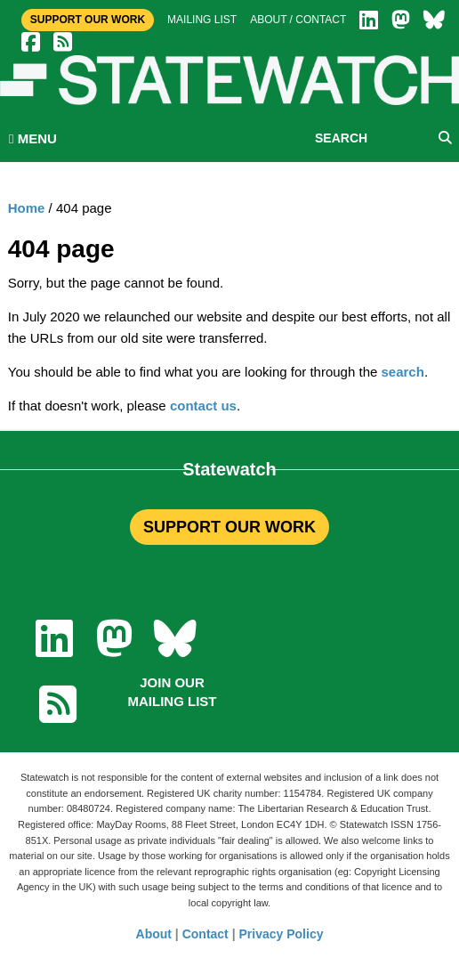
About (154, 934)
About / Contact (298, 19)
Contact (205, 934)
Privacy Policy (281, 934)
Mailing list (202, 19)
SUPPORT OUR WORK (229, 527)
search (403, 371)
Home (26, 207)
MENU (33, 138)
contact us (203, 405)
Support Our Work (87, 19)
